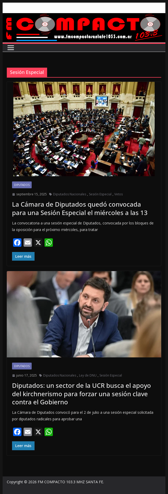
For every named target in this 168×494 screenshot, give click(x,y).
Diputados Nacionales (69, 194)
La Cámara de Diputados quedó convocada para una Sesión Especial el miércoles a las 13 (80, 208)
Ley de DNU (88, 375)
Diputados (22, 185)
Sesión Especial (100, 194)
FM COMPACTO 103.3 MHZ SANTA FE (70, 481)
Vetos (118, 194)
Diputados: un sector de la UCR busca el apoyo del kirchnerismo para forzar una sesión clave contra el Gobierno (81, 393)
